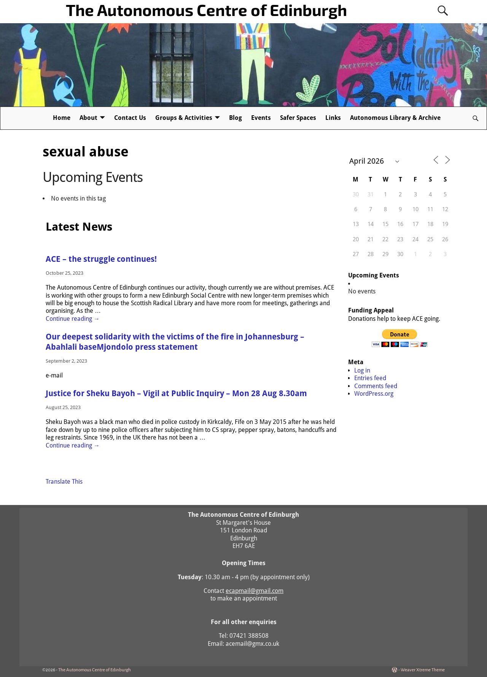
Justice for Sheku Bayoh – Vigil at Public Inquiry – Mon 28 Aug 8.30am (176, 393)
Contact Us (130, 117)
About (88, 117)
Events (261, 117)
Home (61, 117)
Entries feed (370, 378)
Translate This (64, 481)
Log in (362, 370)
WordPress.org (373, 393)
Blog (235, 117)
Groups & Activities (183, 117)
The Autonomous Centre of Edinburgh (206, 9)
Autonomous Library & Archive (395, 117)
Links (333, 117)
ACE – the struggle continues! (101, 259)
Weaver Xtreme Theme (423, 669)
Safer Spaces (298, 117)
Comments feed (375, 386)
